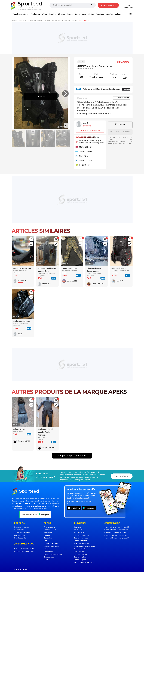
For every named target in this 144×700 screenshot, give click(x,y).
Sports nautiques (80, 540)
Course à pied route (51, 546)
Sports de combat (81, 538)
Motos (91, 14)
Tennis (69, 14)
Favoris (120, 124)
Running (52, 14)
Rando (77, 14)
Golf (45, 540)
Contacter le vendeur (90, 130)
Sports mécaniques (81, 535)
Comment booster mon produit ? (116, 538)
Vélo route (47, 549)
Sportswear (48, 551)
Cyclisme (77, 527)
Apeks (81, 62)
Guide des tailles (122, 98)
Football (47, 535)
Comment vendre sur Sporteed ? (116, 527)
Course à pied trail (51, 543)
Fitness (61, 14)
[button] (65, 93)
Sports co (100, 14)
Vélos (44, 14)
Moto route (48, 532)
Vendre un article (108, 5)
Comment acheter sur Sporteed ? (116, 530)
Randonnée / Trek (50, 530)
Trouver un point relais (22, 532)
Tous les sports (19, 14)
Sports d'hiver (79, 532)
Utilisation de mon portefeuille (115, 535)
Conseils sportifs (20, 538)
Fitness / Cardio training (53, 554)
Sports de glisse (80, 557)
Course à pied (79, 530)
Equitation (35, 14)
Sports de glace (80, 559)
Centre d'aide (19, 530)
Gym (84, 14)
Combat (109, 14)
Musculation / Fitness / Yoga (84, 546)
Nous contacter (121, 476)
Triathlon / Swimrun (81, 543)
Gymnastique (49, 557)
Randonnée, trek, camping (84, 562)
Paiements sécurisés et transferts (117, 532)
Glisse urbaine (79, 551)
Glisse (118, 14)
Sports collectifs (80, 549)
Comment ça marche (21, 527)
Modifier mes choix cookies (24, 551)
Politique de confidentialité (24, 549)
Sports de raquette (81, 554)
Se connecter (128, 6)
